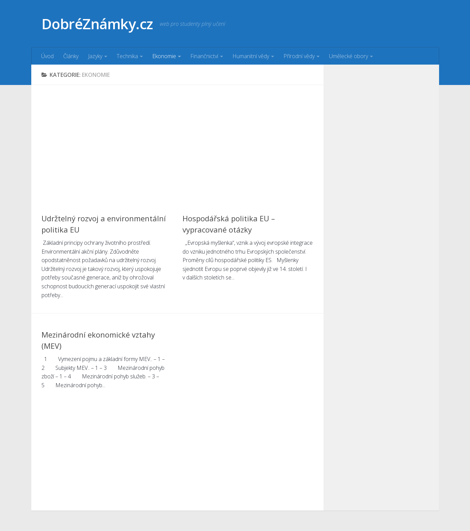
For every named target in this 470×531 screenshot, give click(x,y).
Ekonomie (164, 56)
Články (71, 56)
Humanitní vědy (250, 56)
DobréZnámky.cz (97, 23)
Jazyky (95, 56)
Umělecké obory (348, 56)
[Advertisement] (177, 142)
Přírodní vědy (299, 56)
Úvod (47, 56)
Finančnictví (204, 56)
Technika (127, 56)
